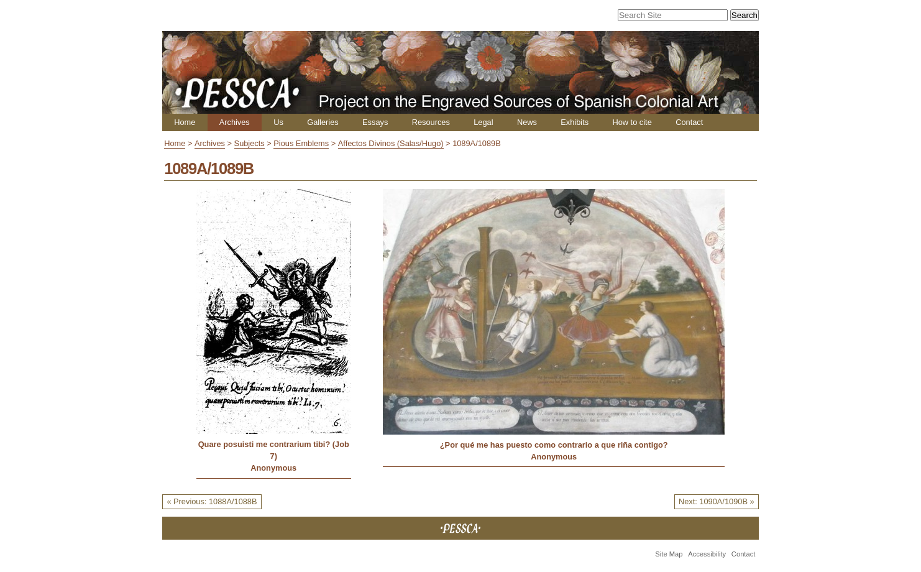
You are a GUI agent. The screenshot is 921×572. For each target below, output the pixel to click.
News (527, 122)
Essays (375, 122)
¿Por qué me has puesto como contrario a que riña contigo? (554, 445)
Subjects (249, 143)
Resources (431, 122)
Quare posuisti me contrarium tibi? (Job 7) (273, 450)
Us (278, 122)
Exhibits (575, 122)
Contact (689, 122)
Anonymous (273, 468)
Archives (234, 122)
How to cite (631, 122)
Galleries (323, 122)
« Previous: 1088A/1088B (212, 501)
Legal (483, 122)
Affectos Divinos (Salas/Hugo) (391, 143)
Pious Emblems (301, 143)
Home (184, 122)
